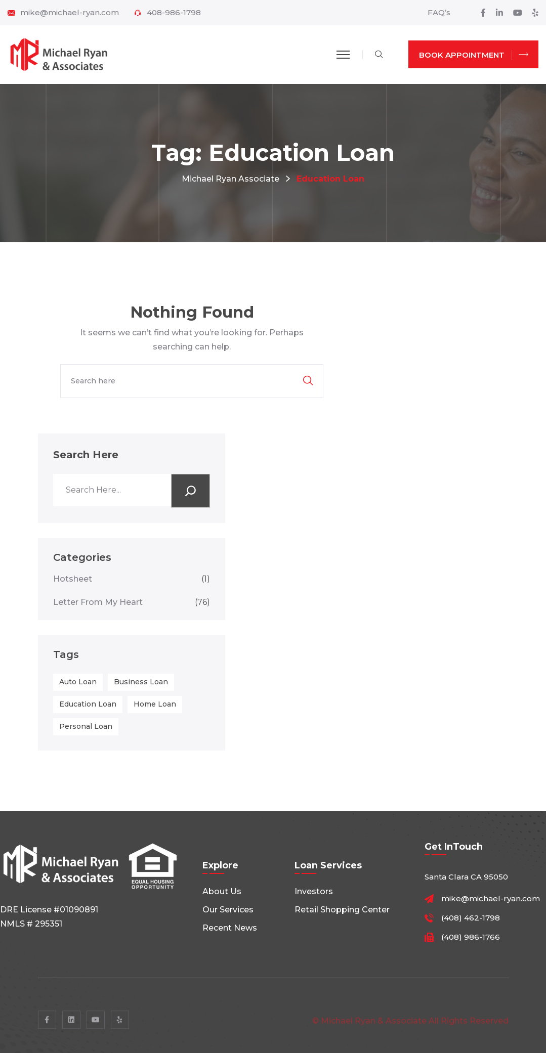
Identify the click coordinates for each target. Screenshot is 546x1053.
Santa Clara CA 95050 (466, 877)
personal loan (85, 726)
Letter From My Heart (131, 602)
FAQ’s (439, 12)
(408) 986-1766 (470, 937)
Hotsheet (131, 579)
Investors (314, 891)
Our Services (228, 909)
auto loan (78, 681)
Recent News (229, 928)
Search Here (85, 455)
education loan (87, 704)
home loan (155, 704)
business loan (141, 681)
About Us (221, 891)
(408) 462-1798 (470, 918)
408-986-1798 (174, 12)
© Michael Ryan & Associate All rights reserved (410, 1024)
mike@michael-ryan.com (69, 12)
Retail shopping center (342, 909)
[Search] (190, 491)
